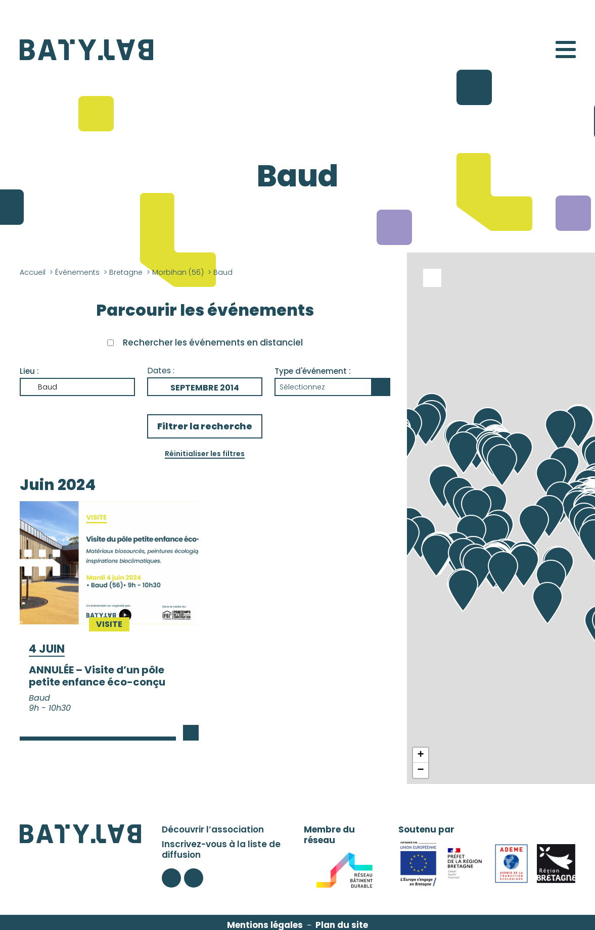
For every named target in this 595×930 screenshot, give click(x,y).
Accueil (32, 272)
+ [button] (420, 755)
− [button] (420, 770)
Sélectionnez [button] (302, 387)
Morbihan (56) (178, 272)
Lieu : (29, 371)
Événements (77, 272)
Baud (47, 387)
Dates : (160, 370)
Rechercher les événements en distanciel (213, 342)
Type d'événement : (312, 371)
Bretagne (126, 272)
